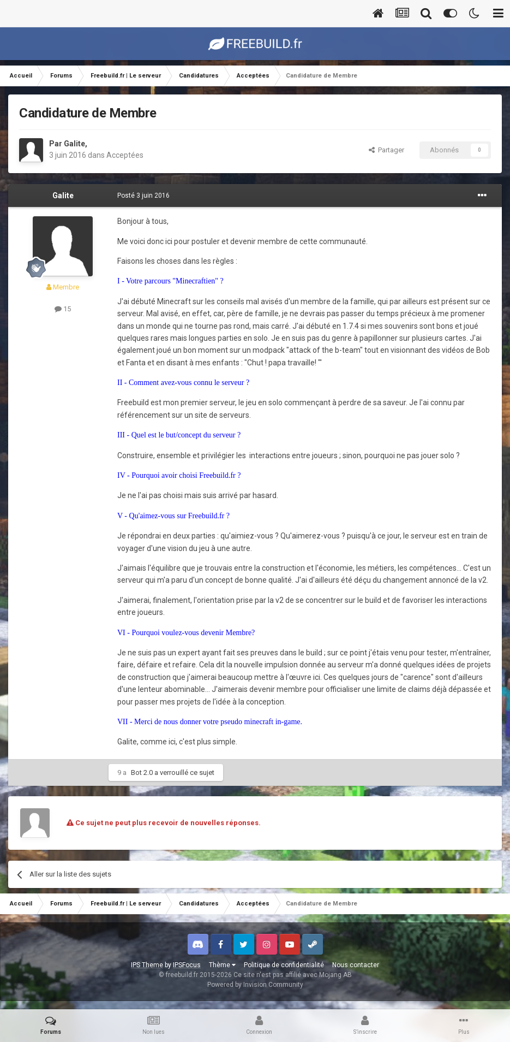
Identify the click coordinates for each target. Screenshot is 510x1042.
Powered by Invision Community (255, 984)
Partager (386, 150)
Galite (74, 143)
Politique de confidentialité (284, 965)
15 (63, 309)
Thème (222, 965)
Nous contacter (355, 965)
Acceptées (124, 155)
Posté (143, 195)
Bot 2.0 (142, 772)
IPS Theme (147, 965)
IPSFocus (187, 965)
